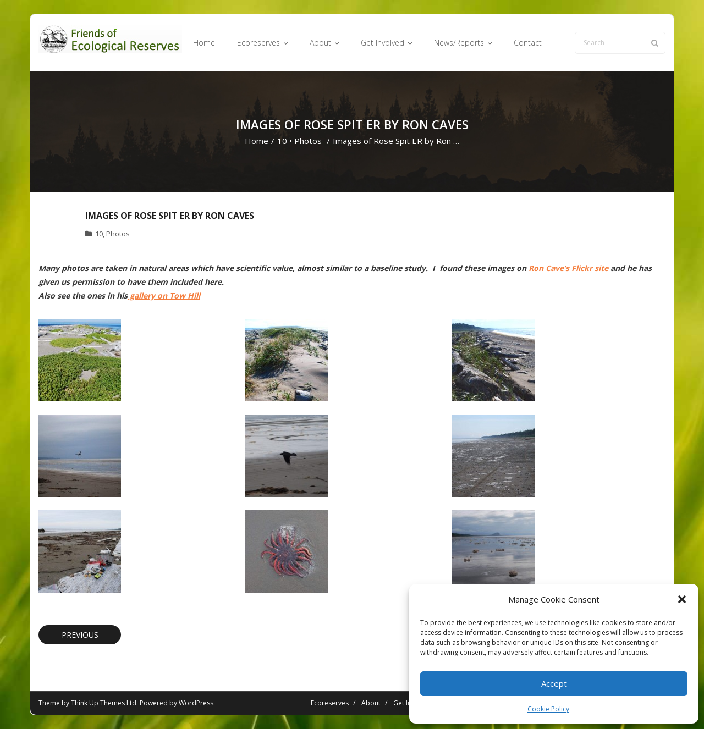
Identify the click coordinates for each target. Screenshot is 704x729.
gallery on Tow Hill (164, 295)
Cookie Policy (548, 709)
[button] (682, 599)
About (371, 703)
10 (282, 140)
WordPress (196, 703)
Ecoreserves (330, 703)
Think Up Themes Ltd (103, 703)
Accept (554, 683)
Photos (308, 140)
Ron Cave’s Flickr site (569, 268)
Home (256, 140)
